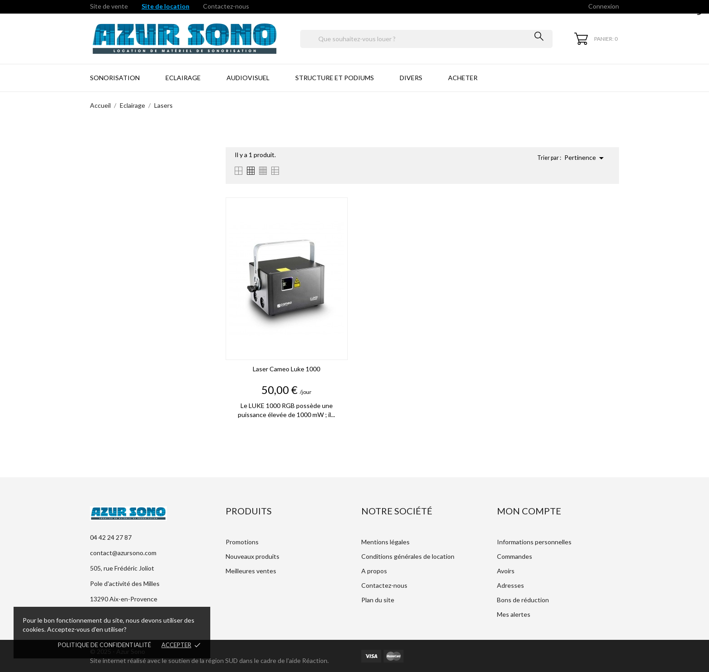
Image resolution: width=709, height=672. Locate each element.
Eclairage (183, 78)
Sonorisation (115, 78)
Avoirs (506, 571)
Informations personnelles (534, 542)
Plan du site (377, 600)
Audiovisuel (248, 78)
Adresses (510, 585)
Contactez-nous (226, 6)
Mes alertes (513, 614)
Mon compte (529, 510)
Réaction (314, 660)
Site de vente (109, 6)
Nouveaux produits (252, 556)
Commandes (514, 556)
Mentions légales (385, 542)
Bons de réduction (523, 600)
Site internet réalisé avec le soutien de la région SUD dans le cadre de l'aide (196, 660)
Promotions (242, 542)
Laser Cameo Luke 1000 (286, 369)
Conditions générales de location (407, 556)
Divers (411, 78)
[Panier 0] (596, 39)
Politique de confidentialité (104, 644)
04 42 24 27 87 (111, 537)
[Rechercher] (426, 39)
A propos (374, 571)
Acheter (462, 78)
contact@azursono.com (123, 553)
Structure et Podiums (334, 78)
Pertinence (585, 158)
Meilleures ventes (251, 571)
